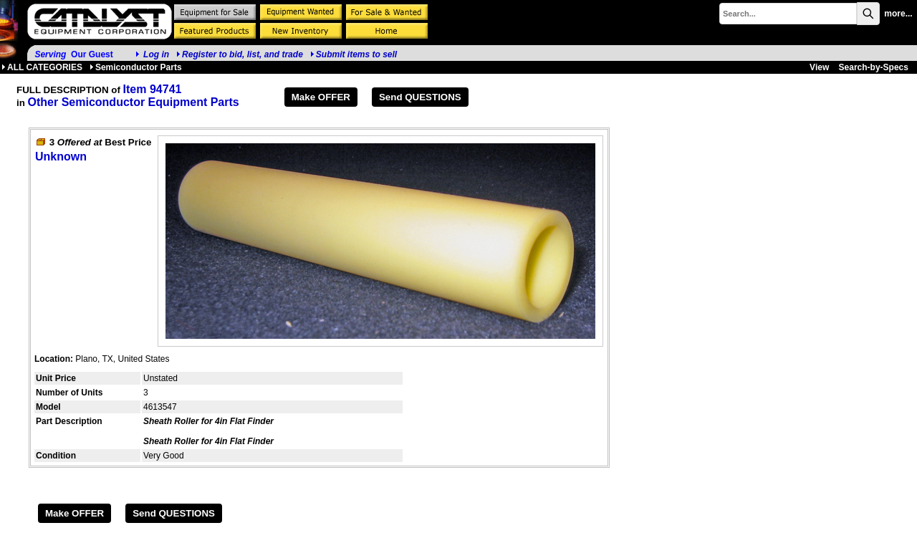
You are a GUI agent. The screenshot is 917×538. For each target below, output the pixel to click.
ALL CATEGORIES (41, 67)
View (819, 67)
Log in (156, 54)
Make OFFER (321, 97)
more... (898, 14)
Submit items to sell (353, 54)
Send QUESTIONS (420, 97)
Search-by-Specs (873, 67)
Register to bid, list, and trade (242, 54)
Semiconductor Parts (136, 67)
